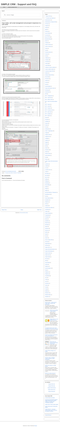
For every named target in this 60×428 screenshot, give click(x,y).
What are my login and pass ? (50, 373)
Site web (46, 258)
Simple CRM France (51, 389)
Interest (46, 151)
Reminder (47, 224)
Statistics (46, 266)
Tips (46, 277)
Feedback (47, 121)
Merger (46, 190)
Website (46, 290)
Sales (46, 234)
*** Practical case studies (8, 172)
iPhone (46, 159)
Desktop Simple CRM (49, 74)
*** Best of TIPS (48, 16)
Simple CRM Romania (52, 387)
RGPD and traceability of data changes (54, 311)
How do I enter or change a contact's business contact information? (50, 358)
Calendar (46, 42)
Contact (46, 63)
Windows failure (48, 294)
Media (46, 186)
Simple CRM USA (51, 384)
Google (46, 132)
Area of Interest (48, 33)
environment (47, 91)
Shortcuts (47, 245)
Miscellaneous (47, 194)
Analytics (46, 25)
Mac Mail (46, 175)
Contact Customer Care (12, 7)
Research (47, 228)
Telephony (47, 273)
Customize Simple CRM (49, 71)
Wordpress (47, 296)
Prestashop (47, 209)
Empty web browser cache (50, 88)
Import (46, 147)
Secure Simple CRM (48, 239)
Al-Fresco (47, 23)
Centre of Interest (48, 46)
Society (46, 264)
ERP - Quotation (48, 113)
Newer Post (4, 209)
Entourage (47, 90)
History (46, 144)
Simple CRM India (51, 385)
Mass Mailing (47, 184)
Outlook (46, 205)
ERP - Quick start (48, 111)
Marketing (47, 182)
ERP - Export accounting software (51, 101)
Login (46, 171)
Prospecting (19, 172)
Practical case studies (49, 207)
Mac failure (47, 173)
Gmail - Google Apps (49, 130)
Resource (47, 230)
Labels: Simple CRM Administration (51, 161)
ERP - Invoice (47, 106)
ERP (46, 93)
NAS (46, 196)
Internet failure (47, 155)
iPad (46, 157)
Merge (46, 188)
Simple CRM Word (51, 391)
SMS (46, 260)
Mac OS (46, 177)
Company (47, 59)
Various (46, 285)
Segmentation (47, 243)
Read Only (47, 222)
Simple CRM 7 (47, 247)
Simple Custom (48, 253)
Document (47, 78)
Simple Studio (47, 256)
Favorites (46, 119)
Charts (46, 48)
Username (47, 283)
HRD (46, 145)
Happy (46, 142)
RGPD (46, 232)
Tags (46, 270)
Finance (46, 123)
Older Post (39, 209)
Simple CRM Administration (50, 249)
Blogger (35, 425)
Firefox (46, 125)
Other (46, 203)
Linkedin (46, 165)
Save (46, 235)
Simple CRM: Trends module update (51, 404)
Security (46, 241)
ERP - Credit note (48, 97)
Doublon (46, 80)
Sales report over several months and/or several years (54, 342)
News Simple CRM (48, 198)
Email (46, 84)
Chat (46, 50)
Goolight (46, 138)
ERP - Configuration (48, 95)
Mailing (46, 179)
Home (4, 7)
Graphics (46, 140)
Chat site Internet (48, 52)
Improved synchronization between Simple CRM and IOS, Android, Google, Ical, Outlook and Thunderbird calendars (51, 401)
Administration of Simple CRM (50, 21)
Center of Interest (48, 44)
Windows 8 (47, 292)
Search (46, 237)
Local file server (48, 169)
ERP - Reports (47, 115)
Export (46, 117)
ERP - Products (48, 108)
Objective (46, 201)
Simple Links (47, 254)
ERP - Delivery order (48, 99)
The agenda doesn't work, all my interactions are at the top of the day (51, 328)
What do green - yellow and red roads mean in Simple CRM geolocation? (50, 303)
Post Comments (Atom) (24, 212)
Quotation (47, 220)
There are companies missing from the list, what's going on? (51, 335)
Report (46, 226)
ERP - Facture (47, 104)
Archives (46, 31)
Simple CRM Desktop (49, 251)
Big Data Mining (48, 38)
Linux (46, 167)
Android (46, 27)
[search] (22, 15)
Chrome (46, 54)
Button (46, 40)
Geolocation (47, 128)
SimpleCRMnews (48, 415)
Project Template (48, 213)
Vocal (46, 287)
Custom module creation (49, 69)
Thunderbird (47, 275)
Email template (47, 86)
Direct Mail (47, 76)
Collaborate (47, 57)
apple (46, 29)
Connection (47, 61)
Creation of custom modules (50, 67)
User (46, 281)
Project (46, 211)
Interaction (15, 172)
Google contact (48, 134)
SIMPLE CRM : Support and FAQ (18, 4)
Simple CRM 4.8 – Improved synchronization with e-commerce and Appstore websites (51, 410)
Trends (46, 279)
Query (46, 218)
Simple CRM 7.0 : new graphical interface (54, 320)
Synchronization (48, 268)
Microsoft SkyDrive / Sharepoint (50, 192)
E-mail (46, 82)
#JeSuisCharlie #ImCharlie (50, 397)
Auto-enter (47, 35)
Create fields (47, 65)
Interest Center (47, 153)
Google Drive (47, 136)
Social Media (47, 262)
